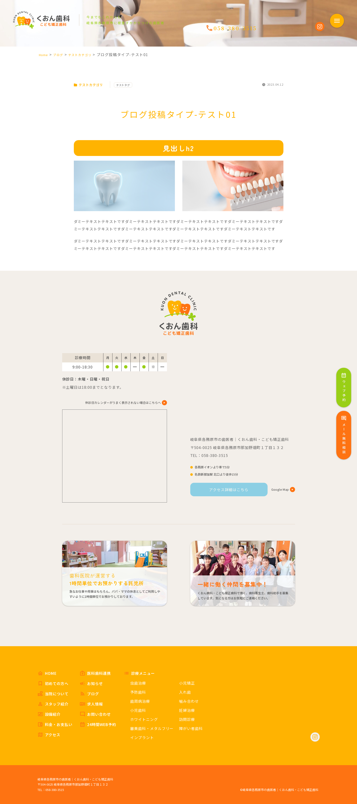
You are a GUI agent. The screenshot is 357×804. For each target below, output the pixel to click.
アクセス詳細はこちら (228, 489)
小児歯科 (138, 710)
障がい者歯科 (191, 728)
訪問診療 (187, 719)
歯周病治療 (140, 701)
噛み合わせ (189, 701)
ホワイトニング (144, 719)
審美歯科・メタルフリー (152, 728)
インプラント (142, 737)
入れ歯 (185, 692)
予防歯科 (138, 692)
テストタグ (129, 85)
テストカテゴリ (90, 84)
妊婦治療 (187, 710)
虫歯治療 (138, 683)
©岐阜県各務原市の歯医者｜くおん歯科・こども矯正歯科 (279, 789)
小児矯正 (187, 683)
